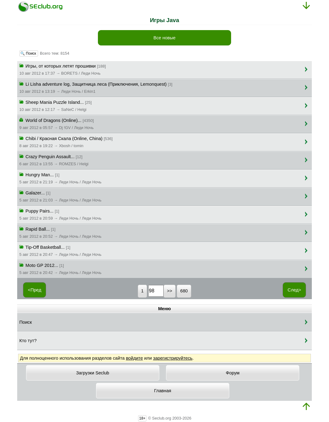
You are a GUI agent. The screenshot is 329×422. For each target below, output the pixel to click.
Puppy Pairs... (60, 214)
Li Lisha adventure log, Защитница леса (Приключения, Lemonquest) (95, 87)
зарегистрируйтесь (172, 358)
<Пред (34, 289)
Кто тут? (28, 340)
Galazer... (60, 196)
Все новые (164, 37)
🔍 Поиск (28, 53)
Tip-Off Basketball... (60, 250)
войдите (134, 358)
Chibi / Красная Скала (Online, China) (66, 141)
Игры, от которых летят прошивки (62, 69)
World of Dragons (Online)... (56, 123)
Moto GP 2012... (60, 268)
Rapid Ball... (60, 232)
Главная (162, 390)
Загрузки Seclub (92, 372)
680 (184, 290)
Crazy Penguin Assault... (53, 159)
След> (294, 289)
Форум (233, 372)
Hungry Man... (60, 177)
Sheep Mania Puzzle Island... (55, 105)
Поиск (25, 322)
